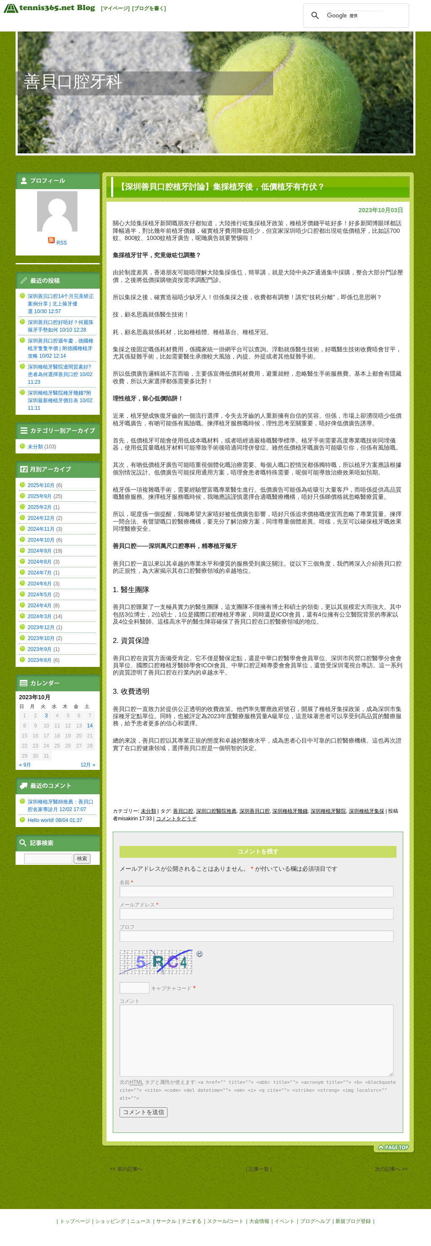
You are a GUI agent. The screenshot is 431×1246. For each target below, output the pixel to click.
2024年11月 (41, 529)
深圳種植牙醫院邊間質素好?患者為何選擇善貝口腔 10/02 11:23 (60, 374)
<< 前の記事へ (126, 1169)
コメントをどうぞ (176, 819)
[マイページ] (115, 8)
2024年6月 (40, 584)
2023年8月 (40, 660)
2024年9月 (40, 551)
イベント (284, 1221)
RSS (61, 243)
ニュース (140, 1221)
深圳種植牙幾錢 (290, 811)
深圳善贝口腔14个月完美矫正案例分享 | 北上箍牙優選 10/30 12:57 (61, 303)
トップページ (75, 1221)
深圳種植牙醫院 (328, 811)
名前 (126, 882)
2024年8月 (40, 562)
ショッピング (110, 1221)
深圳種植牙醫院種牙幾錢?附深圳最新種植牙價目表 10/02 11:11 (60, 400)
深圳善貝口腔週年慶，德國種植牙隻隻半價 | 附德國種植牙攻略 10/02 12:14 (60, 348)
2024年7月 (40, 573)
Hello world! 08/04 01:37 (55, 820)
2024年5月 (40, 595)
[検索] (355, 16)
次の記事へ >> (391, 1169)
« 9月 (25, 765)
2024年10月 (41, 540)
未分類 (148, 811)
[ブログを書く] (149, 8)
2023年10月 (41, 638)
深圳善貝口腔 (254, 811)
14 (90, 726)
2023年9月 (40, 649)
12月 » (87, 765)
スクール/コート (225, 1221)
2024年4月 (40, 606)
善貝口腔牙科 (73, 81)
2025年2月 (40, 507)
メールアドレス (139, 905)
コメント (130, 1001)
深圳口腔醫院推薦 (216, 811)
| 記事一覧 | (259, 1169)
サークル (166, 1221)
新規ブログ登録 (353, 1221)
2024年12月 (41, 518)
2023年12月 (41, 627)
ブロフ (127, 927)
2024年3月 (40, 616)
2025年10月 (41, 485)
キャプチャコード (171, 988)
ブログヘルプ (315, 1221)
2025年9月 (40, 496)
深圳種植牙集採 (366, 811)
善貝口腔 (183, 811)
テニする (191, 1221)
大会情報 (259, 1221)
